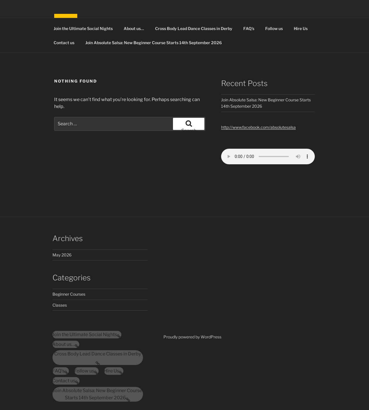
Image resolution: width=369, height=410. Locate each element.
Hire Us (301, 28)
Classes (59, 305)
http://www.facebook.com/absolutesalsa (258, 127)
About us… (134, 28)
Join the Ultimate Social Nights (83, 28)
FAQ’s (248, 28)
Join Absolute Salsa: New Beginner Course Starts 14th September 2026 (153, 42)
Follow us (274, 28)
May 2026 (61, 254)
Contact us (64, 42)
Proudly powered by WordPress (192, 336)
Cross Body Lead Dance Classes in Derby (193, 28)
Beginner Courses (68, 294)
